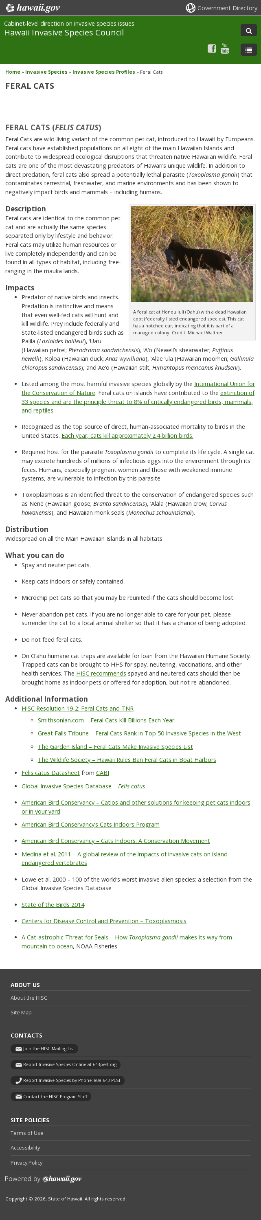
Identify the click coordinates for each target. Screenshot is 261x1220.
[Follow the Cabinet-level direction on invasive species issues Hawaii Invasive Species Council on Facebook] (212, 48)
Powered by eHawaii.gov (43, 1182)
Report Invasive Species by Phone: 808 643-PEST (72, 1080)
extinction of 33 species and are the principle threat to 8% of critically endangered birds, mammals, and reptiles (138, 401)
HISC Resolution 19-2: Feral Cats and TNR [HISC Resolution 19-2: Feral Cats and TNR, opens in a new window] (78, 708)
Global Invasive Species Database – (83, 786)
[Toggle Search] (249, 30)
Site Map (21, 1012)
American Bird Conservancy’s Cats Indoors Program (91, 824)
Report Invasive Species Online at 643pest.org (69, 1064)
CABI (102, 773)
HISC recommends (101, 673)
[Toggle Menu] (249, 50)
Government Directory (227, 8)
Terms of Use (27, 1133)
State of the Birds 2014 (53, 904)
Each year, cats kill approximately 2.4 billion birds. (127, 435)
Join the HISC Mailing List (48, 1048)
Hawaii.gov (31, 8)
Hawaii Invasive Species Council (64, 32)
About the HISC (29, 997)
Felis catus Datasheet (51, 773)
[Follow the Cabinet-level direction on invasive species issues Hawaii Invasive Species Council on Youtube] (225, 48)
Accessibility (25, 1147)
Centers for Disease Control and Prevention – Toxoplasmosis (104, 921)
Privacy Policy (26, 1162)
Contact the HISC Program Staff (55, 1096)
